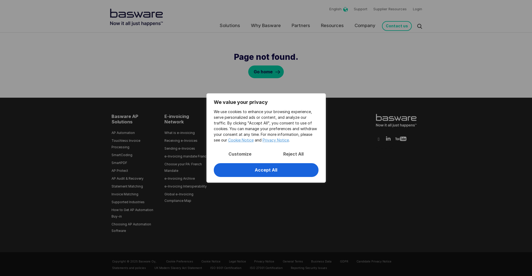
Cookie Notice (241, 140)
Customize (239, 154)
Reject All (293, 154)
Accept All (266, 170)
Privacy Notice (276, 140)
